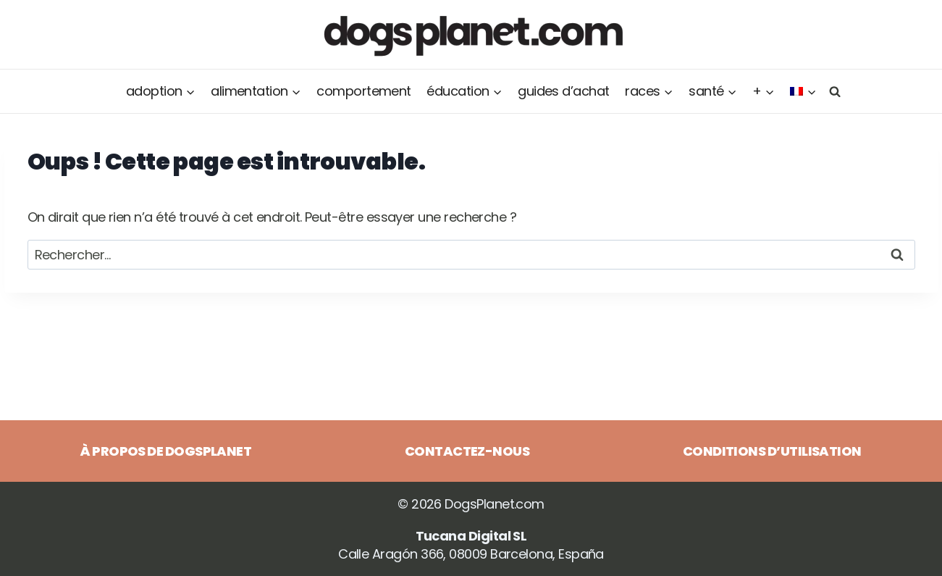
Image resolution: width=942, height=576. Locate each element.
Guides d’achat (563, 91)
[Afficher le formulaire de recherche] (832, 91)
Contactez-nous (467, 451)
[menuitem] (803, 91)
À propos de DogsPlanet (165, 451)
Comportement (363, 91)
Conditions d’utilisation (772, 451)
